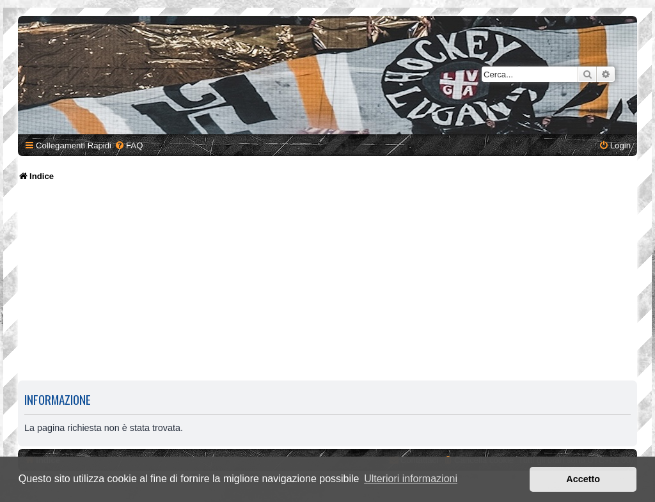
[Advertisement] (329, 284)
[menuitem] (128, 145)
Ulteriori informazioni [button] (410, 478)
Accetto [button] (583, 479)
